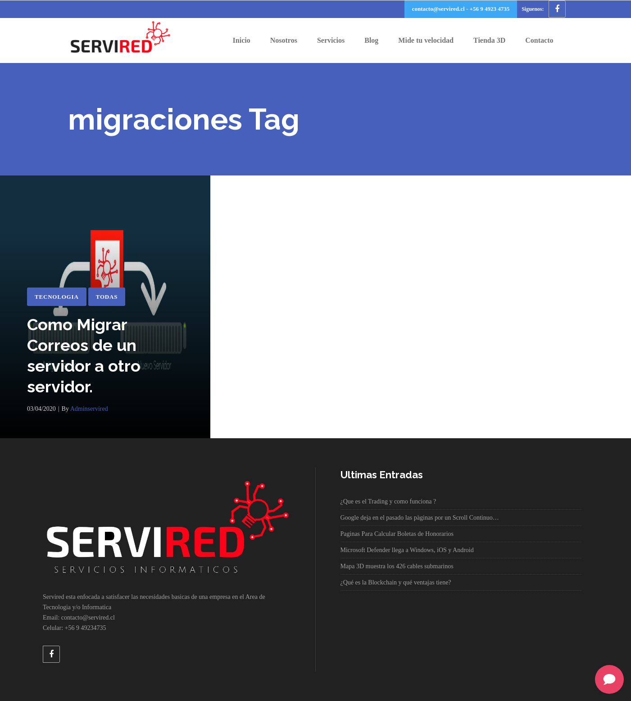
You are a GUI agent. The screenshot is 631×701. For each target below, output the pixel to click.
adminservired (89, 408)
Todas (107, 296)
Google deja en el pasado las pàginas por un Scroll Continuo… (419, 517)
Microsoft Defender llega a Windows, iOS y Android (407, 550)
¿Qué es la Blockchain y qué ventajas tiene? (395, 582)
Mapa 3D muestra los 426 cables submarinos (397, 566)
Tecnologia (57, 296)
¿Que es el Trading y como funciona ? (388, 501)
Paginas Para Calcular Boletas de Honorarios (397, 533)
